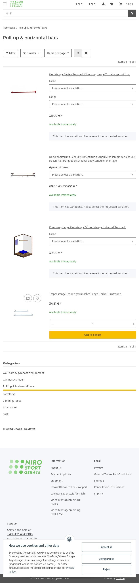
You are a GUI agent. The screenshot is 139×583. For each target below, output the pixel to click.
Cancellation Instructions (109, 487)
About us (56, 468)
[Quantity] (93, 324)
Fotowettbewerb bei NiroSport (69, 487)
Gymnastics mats (13, 379)
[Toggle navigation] (5, 2)
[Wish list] (112, 4)
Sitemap (99, 480)
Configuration (106, 559)
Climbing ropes (12, 400)
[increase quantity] (133, 324)
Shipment (56, 480)
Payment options (61, 474)
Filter (10, 53)
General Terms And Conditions (112, 474)
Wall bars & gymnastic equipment (23, 373)
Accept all (106, 547)
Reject (106, 569)
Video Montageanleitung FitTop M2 (65, 511)
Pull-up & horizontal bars (18, 386)
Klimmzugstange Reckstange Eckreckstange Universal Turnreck (87, 227)
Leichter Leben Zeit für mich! (68, 493)
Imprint (98, 493)
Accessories (10, 407)
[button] (103, 4)
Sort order (29, 53)
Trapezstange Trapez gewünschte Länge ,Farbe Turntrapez (85, 294)
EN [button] (78, 4)
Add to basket (92, 334)
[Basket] (126, 4)
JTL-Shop (120, 578)
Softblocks (9, 394)
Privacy (98, 468)
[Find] (65, 13)
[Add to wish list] (37, 298)
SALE (6, 414)
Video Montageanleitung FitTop (65, 501)
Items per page (56, 53)
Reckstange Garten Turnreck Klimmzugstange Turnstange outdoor (89, 74)
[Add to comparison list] (28, 298)
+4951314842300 (20, 534)
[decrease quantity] (52, 324)
